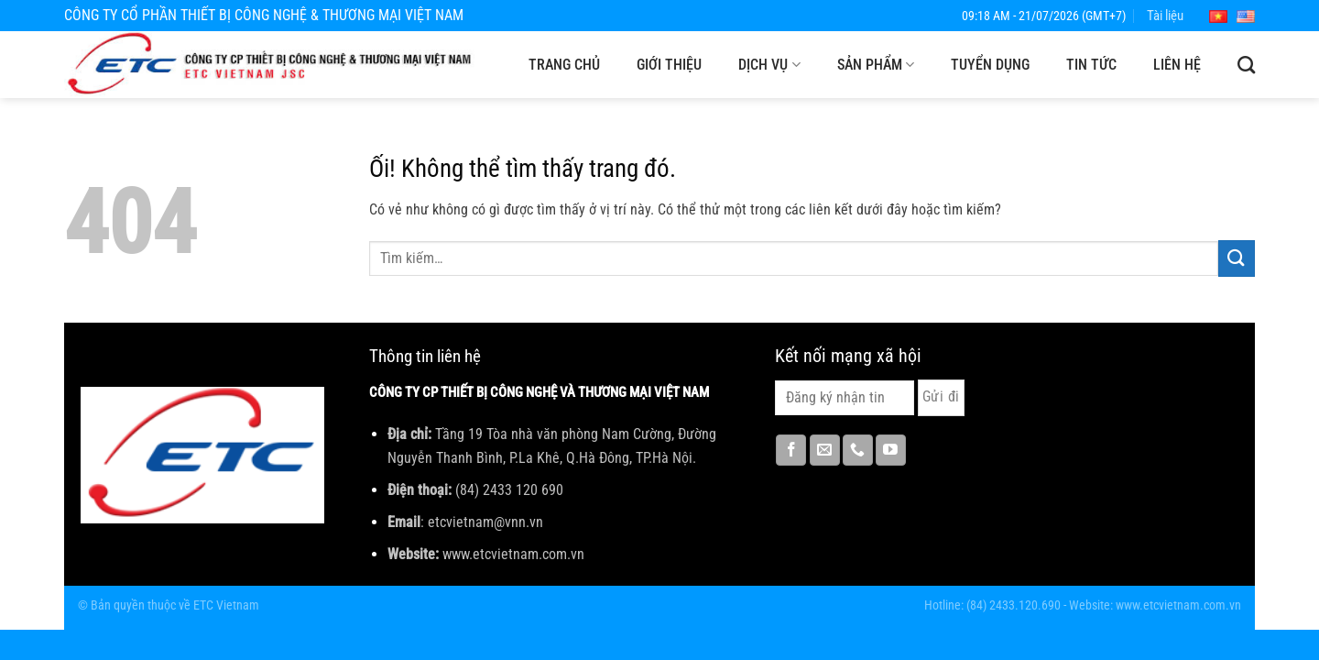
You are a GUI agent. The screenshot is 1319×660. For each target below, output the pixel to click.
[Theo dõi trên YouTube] (891, 450)
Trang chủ (564, 64)
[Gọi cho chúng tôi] (858, 450)
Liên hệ (1177, 64)
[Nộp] (1236, 258)
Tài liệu (1165, 15)
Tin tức (1091, 64)
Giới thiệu (669, 64)
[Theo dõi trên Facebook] (791, 450)
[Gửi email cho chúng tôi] (825, 450)
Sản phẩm (875, 65)
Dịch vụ (769, 65)
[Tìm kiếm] (1246, 64)
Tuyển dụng (990, 64)
